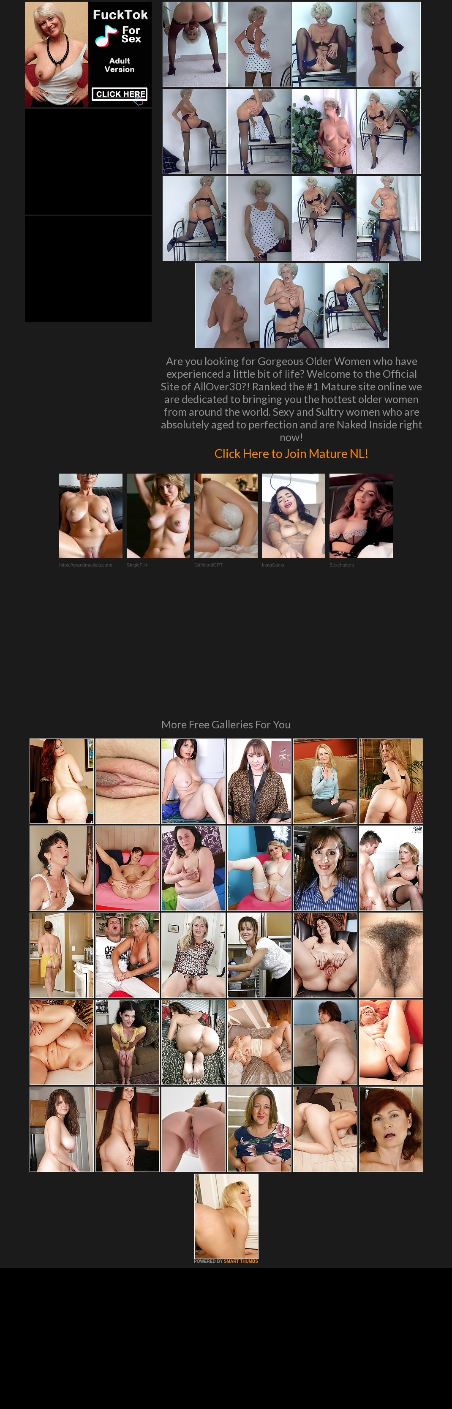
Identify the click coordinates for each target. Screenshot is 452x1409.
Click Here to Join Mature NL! (291, 452)
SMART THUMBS (241, 1146)
